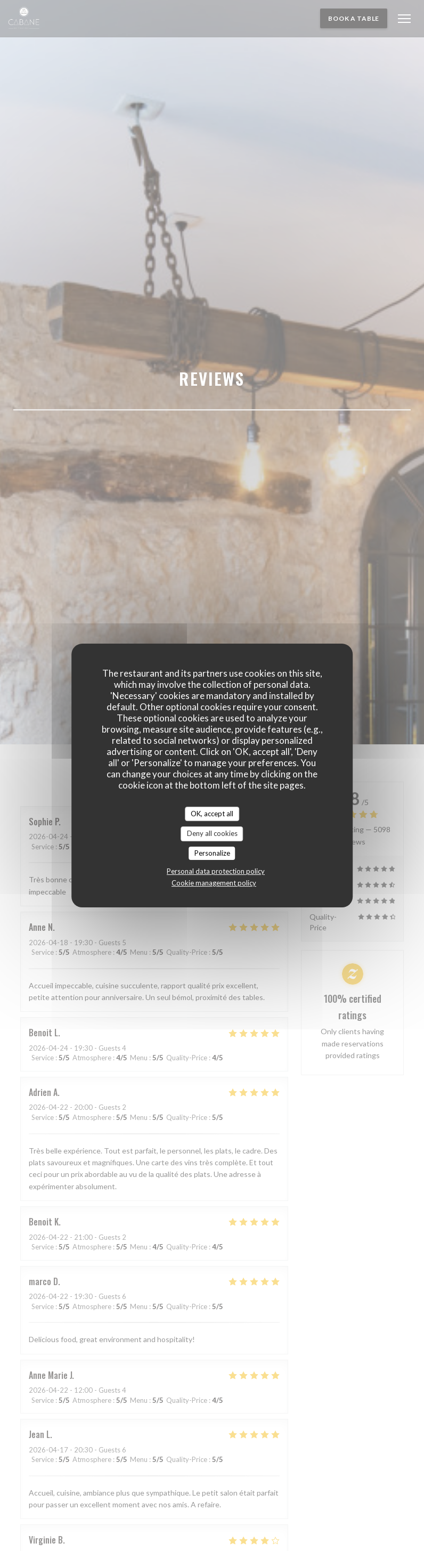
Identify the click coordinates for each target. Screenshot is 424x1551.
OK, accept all (212, 813)
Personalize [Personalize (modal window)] (212, 853)
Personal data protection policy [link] (216, 871)
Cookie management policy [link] (214, 883)
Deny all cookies (212, 833)
